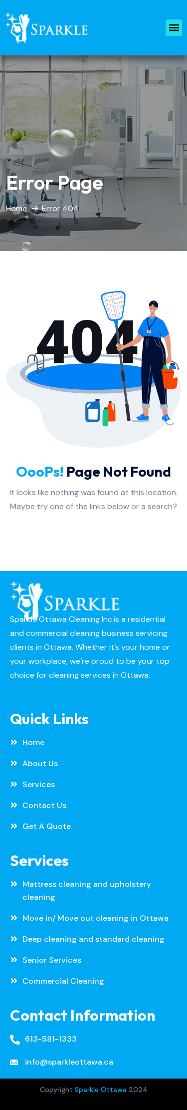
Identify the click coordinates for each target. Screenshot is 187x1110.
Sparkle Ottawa (101, 1089)
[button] (174, 27)
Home (16, 208)
